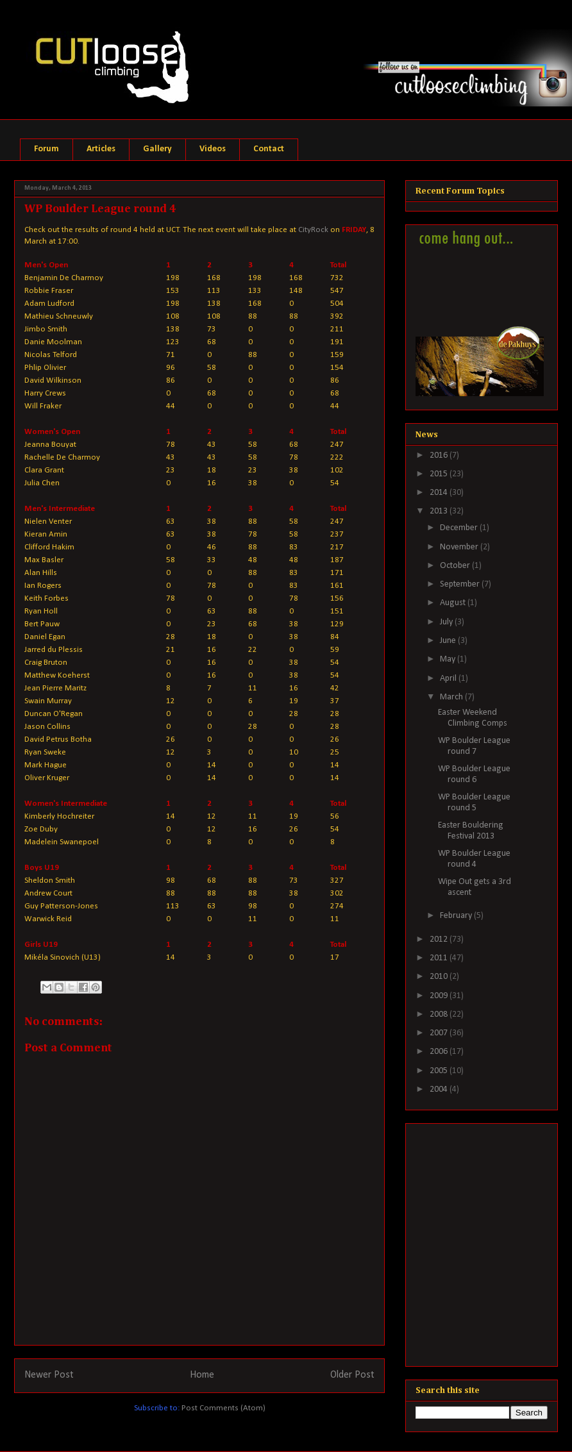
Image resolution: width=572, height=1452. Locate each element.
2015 (440, 474)
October (456, 566)
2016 (440, 455)
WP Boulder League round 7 (474, 746)
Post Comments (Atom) (223, 1408)
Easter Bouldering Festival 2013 (470, 831)
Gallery (157, 149)
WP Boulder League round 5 (474, 802)
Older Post (352, 1375)
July (447, 622)
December (460, 528)
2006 (440, 1051)
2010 (440, 976)
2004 (440, 1089)
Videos (212, 149)
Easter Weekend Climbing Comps (472, 718)
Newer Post (49, 1375)
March (452, 697)
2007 (440, 1033)
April (449, 678)
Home (202, 1375)
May (448, 659)
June (449, 641)
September (461, 584)
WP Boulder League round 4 (474, 859)
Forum (46, 149)
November (460, 547)
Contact (268, 149)
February (457, 916)
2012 (440, 939)
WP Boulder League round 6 (474, 774)
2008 (440, 1014)
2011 (440, 958)
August (453, 603)
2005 (440, 1071)
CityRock (313, 230)
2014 (440, 492)
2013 (440, 511)
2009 (440, 996)
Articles (101, 149)
